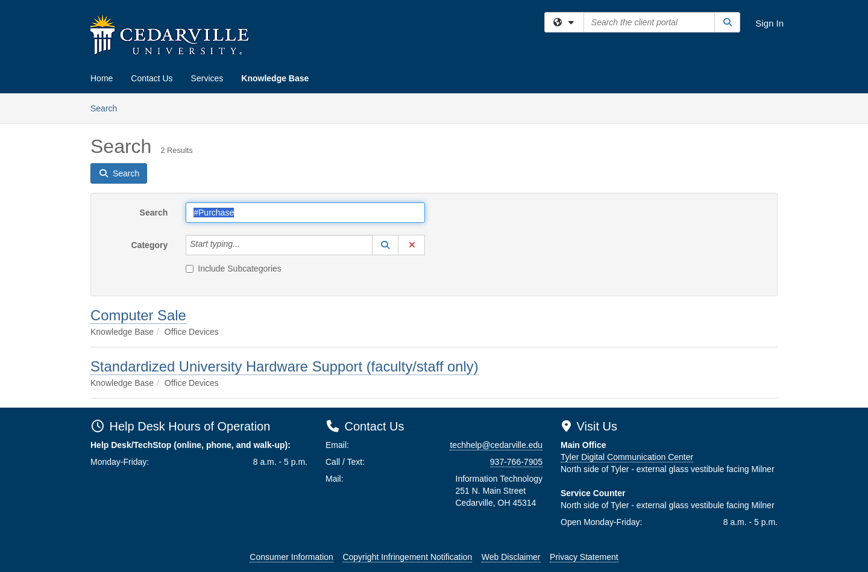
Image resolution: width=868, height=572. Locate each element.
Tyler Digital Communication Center (627, 457)
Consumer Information (291, 557)
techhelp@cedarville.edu (496, 445)
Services (207, 78)
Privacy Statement (584, 557)
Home (101, 78)
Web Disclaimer (511, 557)
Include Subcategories (233, 268)
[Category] (246, 245)
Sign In (769, 23)
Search (108, 107)
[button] (385, 245)
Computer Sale (138, 315)
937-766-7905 (516, 462)
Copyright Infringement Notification (407, 557)
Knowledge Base (275, 78)
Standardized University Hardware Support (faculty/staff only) (284, 366)
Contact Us (151, 78)
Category (149, 245)
